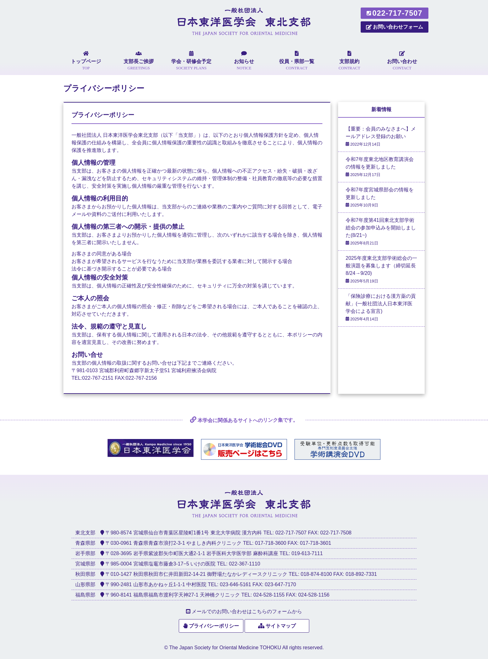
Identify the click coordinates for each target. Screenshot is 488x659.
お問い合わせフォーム (394, 26)
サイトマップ (281, 626)
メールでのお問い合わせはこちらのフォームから (247, 611)
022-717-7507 (394, 13)
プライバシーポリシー (214, 626)
